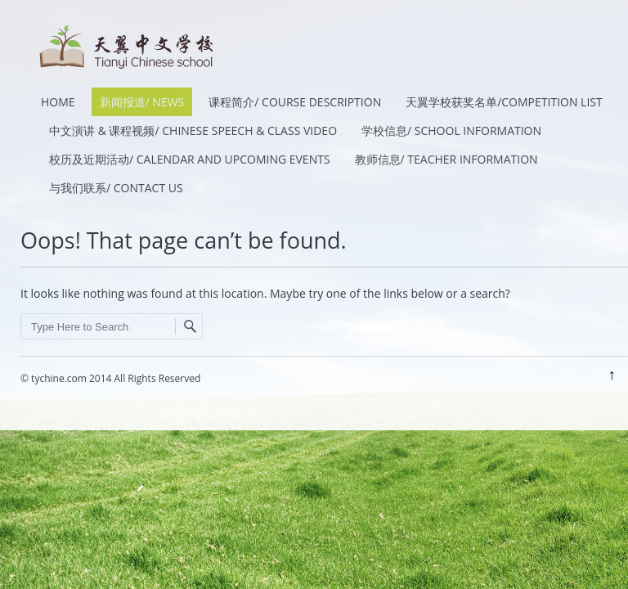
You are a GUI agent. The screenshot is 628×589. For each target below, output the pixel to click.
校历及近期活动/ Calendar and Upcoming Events (189, 159)
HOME (58, 102)
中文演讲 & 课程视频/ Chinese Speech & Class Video (193, 130)
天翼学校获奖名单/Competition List (504, 102)
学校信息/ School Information (451, 130)
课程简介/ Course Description (295, 102)
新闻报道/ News (142, 102)
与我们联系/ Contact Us (116, 188)
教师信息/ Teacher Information (446, 159)
